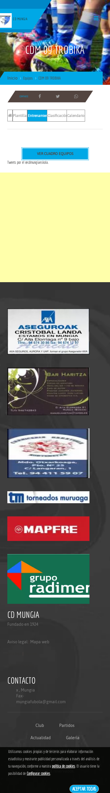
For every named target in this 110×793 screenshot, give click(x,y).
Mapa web (39, 641)
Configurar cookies (38, 773)
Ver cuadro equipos (55, 154)
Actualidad (41, 737)
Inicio (12, 78)
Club (39, 725)
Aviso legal (17, 641)
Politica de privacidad (20, 665)
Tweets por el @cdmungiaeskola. (27, 162)
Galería (72, 737)
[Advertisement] (55, 227)
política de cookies (63, 766)
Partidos (67, 725)
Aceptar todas (84, 789)
